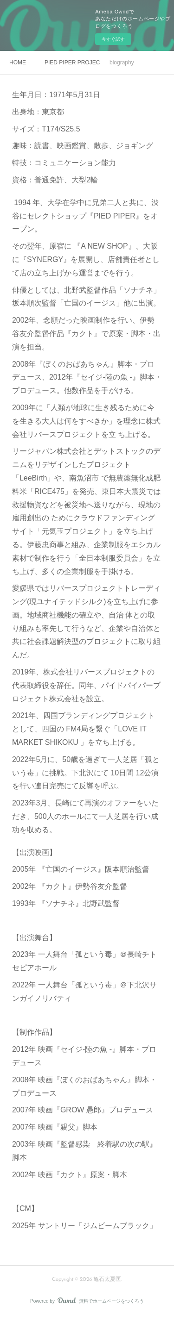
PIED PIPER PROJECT (72, 62)
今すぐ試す (113, 39)
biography (122, 62)
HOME (17, 62)
